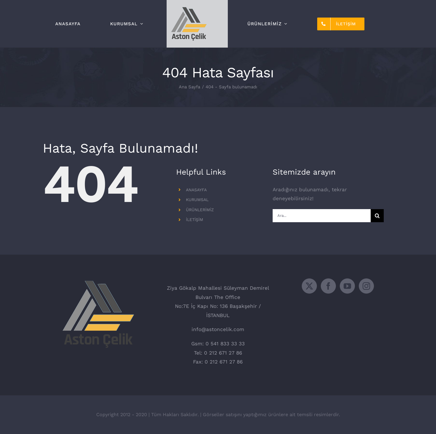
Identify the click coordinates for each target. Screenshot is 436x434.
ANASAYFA (196, 189)
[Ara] (377, 215)
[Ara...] (321, 215)
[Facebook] (328, 286)
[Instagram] (366, 286)
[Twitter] (309, 286)
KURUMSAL (197, 199)
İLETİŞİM (194, 219)
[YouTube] (347, 286)
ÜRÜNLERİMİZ (200, 209)
